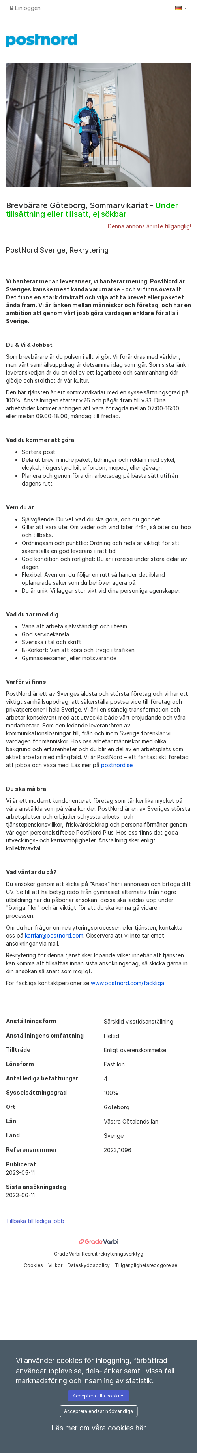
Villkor (56, 1265)
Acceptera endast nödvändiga (98, 1411)
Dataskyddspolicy (89, 1265)
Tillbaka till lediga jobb (35, 1221)
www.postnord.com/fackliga (127, 983)
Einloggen (25, 7)
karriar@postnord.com (54, 935)
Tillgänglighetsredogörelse (146, 1265)
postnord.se (117, 765)
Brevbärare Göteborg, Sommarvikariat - (92, 209)
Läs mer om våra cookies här (98, 1428)
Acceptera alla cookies (99, 1396)
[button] (181, 8)
